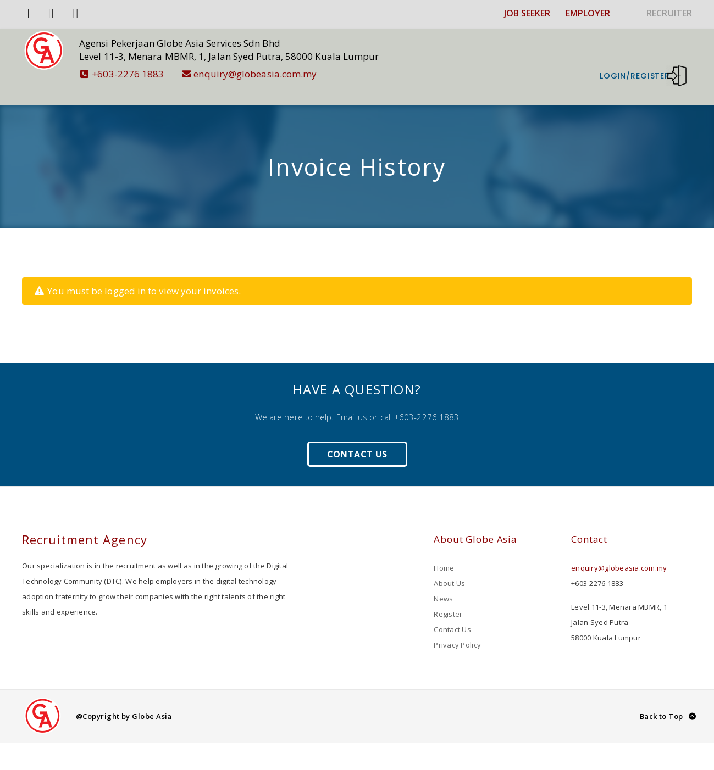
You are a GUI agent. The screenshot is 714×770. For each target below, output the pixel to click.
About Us (449, 567)
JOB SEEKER (527, 13)
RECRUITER (669, 13)
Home (444, 551)
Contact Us (357, 438)
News (443, 582)
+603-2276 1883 (138, 74)
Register (448, 597)
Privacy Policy (457, 628)
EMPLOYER (588, 13)
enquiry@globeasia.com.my (265, 74)
